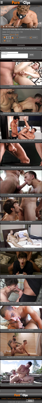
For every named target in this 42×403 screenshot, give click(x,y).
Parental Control (36, 398)
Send (31, 55)
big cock (12, 34)
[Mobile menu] (1, 2)
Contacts (3, 398)
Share (34, 37)
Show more (21, 391)
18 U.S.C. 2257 (26, 398)
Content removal (16, 398)
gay (17, 34)
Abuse (8, 41)
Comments (22, 37)
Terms (9, 398)
